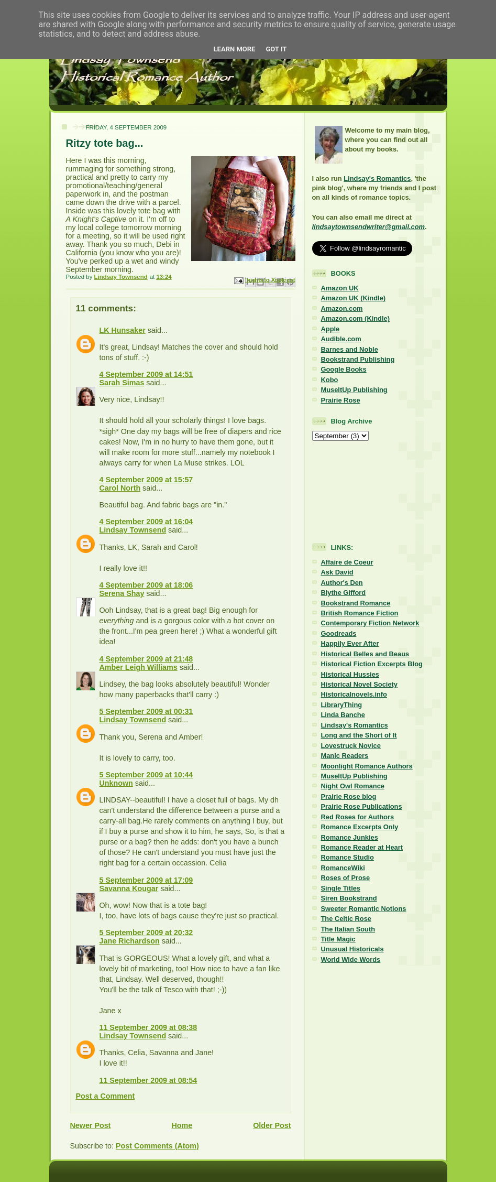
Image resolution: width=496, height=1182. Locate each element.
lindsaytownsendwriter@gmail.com (368, 227)
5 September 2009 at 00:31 (146, 711)
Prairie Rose (340, 400)
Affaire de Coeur (347, 562)
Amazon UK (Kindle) (353, 298)
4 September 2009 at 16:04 (146, 521)
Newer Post (90, 1125)
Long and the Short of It (359, 735)
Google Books (344, 369)
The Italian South (348, 929)
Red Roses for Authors (357, 817)
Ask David (337, 572)
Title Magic (338, 939)
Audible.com (341, 339)
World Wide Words (351, 959)
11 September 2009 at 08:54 (148, 1080)
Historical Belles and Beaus (365, 654)
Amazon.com (342, 308)
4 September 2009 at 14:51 (146, 374)
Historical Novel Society (359, 684)
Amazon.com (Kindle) (355, 318)
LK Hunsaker (123, 330)
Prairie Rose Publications (361, 806)
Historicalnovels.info (354, 694)
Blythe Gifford (343, 593)
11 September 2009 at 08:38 (148, 1027)
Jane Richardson (130, 941)
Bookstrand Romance (356, 603)
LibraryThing (341, 705)
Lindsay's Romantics (377, 178)
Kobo (329, 380)
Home (181, 1125)
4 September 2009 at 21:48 (146, 659)
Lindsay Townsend (133, 530)
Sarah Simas (122, 382)
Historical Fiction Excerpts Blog (372, 664)
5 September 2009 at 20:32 (146, 932)
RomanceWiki (343, 868)
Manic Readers (345, 756)
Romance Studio (347, 857)
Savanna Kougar (129, 888)
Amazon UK (340, 288)
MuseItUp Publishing (354, 390)
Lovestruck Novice (351, 746)
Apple (330, 329)
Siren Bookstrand (349, 898)
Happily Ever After (350, 643)
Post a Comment (105, 1096)
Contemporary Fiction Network (370, 623)
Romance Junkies (349, 837)
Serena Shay (122, 593)
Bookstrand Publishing (358, 359)
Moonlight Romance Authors (367, 766)
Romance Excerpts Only (360, 827)
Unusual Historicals (352, 949)
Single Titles (341, 888)
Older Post (272, 1125)
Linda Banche (343, 715)
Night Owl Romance (352, 786)
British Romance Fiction (360, 613)
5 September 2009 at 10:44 (146, 775)
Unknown (116, 783)
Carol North (120, 488)
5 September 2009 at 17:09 (146, 880)
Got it (276, 49)
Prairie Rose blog (349, 796)
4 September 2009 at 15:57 (146, 479)
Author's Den (342, 583)
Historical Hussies (350, 674)
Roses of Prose (345, 878)
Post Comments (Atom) (157, 1146)
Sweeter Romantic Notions (363, 909)
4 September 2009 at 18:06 (146, 585)
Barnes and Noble (349, 349)
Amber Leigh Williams (139, 667)
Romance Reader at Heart (362, 847)
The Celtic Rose (346, 919)
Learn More (235, 49)
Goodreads (339, 633)
